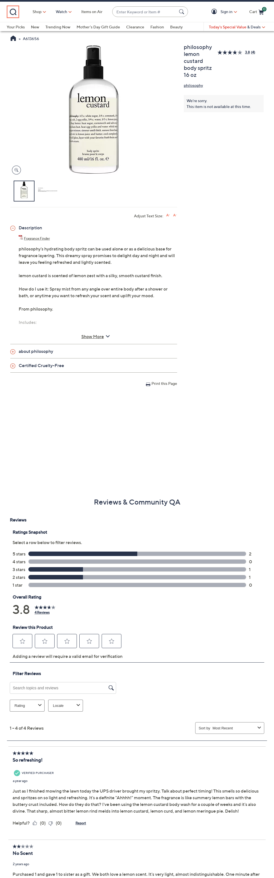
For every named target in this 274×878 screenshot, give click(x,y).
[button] (215, 12)
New (35, 26)
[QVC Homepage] (13, 39)
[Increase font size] (168, 215)
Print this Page (164, 383)
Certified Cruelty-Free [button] (41, 365)
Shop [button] (37, 11)
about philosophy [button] (36, 351)
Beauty (176, 26)
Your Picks (16, 26)
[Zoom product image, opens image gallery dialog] (15, 170)
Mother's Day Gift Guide (98, 26)
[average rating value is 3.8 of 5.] (234, 52)
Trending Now (57, 26)
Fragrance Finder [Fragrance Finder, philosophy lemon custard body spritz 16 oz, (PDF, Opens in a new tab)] (37, 238)
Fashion (157, 26)
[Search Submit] (182, 12)
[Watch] (61, 11)
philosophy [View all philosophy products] (193, 85)
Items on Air (91, 11)
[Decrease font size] (175, 215)
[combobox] (144, 12)
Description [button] (30, 227)
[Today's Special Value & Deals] (237, 27)
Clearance (135, 26)
